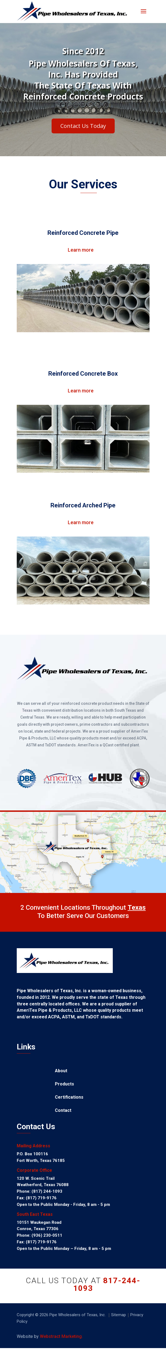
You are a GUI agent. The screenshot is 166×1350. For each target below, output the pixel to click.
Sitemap (118, 1314)
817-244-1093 (106, 1284)
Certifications (69, 1097)
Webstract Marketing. (61, 1336)
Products (64, 1084)
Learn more (81, 250)
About (61, 1071)
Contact (63, 1111)
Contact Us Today (83, 132)
